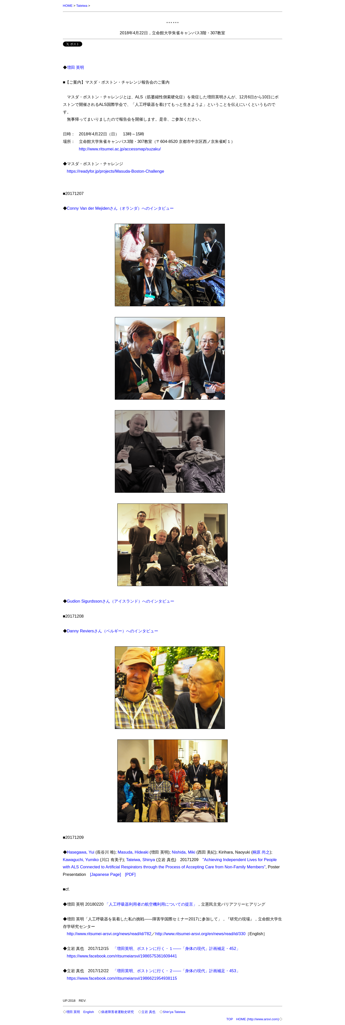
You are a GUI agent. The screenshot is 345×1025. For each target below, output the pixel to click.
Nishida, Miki (183, 852)
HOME (68, 6)
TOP (229, 1019)
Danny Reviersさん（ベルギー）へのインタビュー (112, 631)
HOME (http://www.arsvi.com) (257, 1019)
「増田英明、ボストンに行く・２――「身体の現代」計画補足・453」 (176, 970)
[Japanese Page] (105, 874)
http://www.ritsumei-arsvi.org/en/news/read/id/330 (200, 933)
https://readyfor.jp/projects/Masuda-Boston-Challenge (115, 171)
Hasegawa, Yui (81, 852)
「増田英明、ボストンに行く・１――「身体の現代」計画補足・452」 (176, 948)
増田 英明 (75, 67)
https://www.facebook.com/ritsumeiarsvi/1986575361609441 (122, 956)
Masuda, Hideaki (133, 852)
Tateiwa (81, 6)
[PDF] (130, 874)
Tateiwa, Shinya (140, 859)
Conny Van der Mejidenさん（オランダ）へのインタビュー (120, 208)
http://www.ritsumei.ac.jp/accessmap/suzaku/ (120, 149)
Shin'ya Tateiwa (174, 1012)
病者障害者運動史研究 (117, 1012)
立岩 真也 (148, 1012)
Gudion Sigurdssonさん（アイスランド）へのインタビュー (120, 601)
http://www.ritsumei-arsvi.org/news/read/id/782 (109, 933)
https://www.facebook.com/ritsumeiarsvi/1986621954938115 (122, 978)
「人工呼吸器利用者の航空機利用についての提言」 (151, 904)
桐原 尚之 (261, 852)
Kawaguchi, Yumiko (81, 859)
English (88, 1012)
